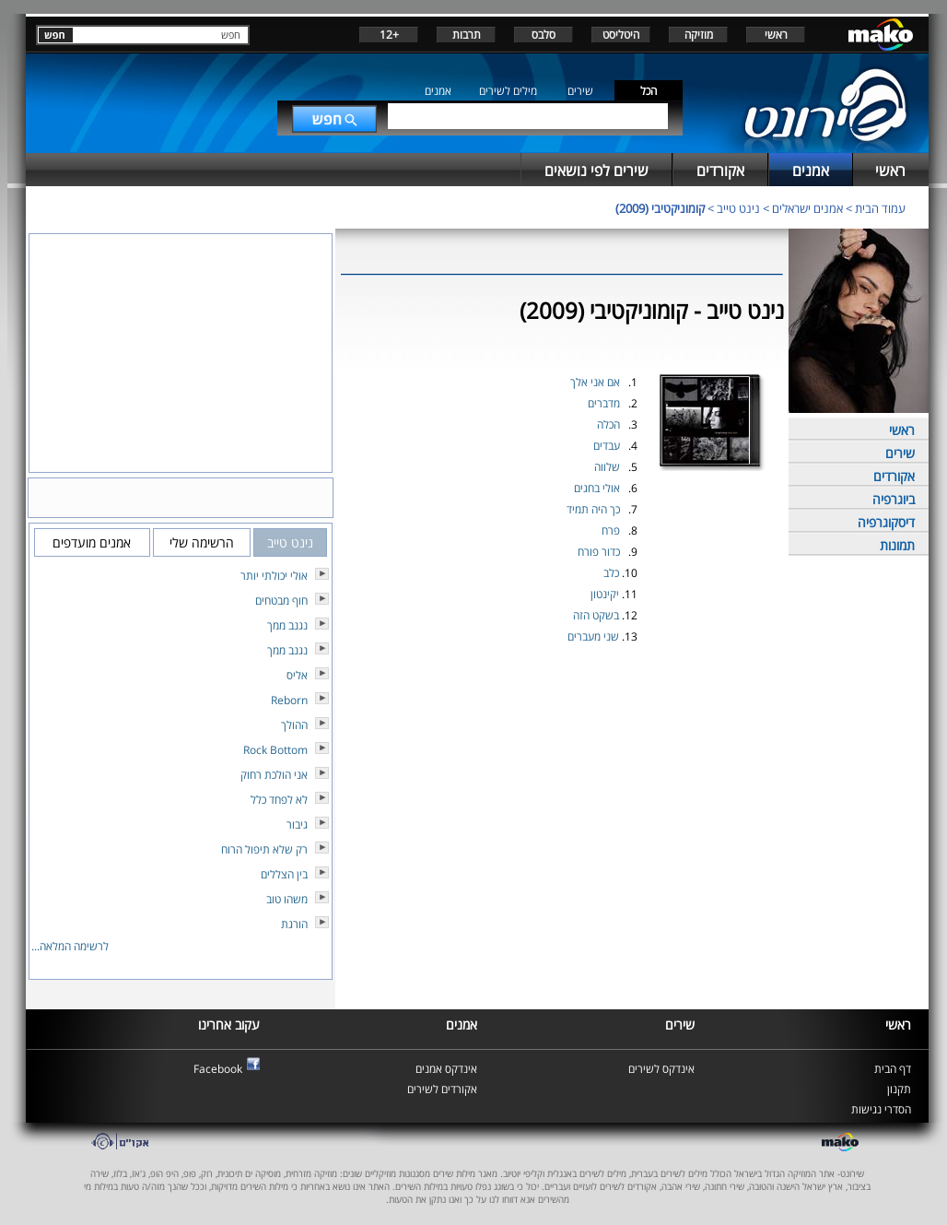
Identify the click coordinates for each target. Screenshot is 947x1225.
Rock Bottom (275, 750)
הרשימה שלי (202, 542)
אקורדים (894, 476)
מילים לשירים (508, 91)
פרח (611, 530)
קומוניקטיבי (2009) (660, 208)
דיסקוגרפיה (886, 522)
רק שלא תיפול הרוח (264, 849)
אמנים (438, 91)
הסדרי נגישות (881, 1109)
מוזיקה (698, 34)
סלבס (543, 34)
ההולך (294, 725)
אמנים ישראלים (807, 208)
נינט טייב (738, 208)
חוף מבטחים (281, 600)
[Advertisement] (561, 691)
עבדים (606, 445)
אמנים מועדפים (92, 542)
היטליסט (620, 34)
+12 (389, 34)
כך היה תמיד (593, 509)
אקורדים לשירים (442, 1089)
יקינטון (604, 594)
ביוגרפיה (893, 499)
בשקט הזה (596, 615)
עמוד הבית (880, 208)
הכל (648, 91)
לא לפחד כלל (279, 799)
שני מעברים (593, 636)
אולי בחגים (597, 488)
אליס (297, 675)
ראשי (776, 34)
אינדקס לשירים (661, 1069)
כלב (611, 573)
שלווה (607, 467)
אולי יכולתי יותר (274, 575)
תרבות (466, 34)
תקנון (899, 1089)
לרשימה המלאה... (70, 946)
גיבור (297, 824)
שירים (580, 91)
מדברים (604, 403)
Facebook (217, 1069)
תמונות (897, 545)
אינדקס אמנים (446, 1069)
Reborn (289, 700)
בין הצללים (284, 874)
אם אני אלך (595, 382)
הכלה (608, 424)
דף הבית (892, 1069)
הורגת (294, 924)
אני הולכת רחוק (274, 775)
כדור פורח (599, 551)
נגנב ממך (287, 625)
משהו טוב (287, 899)
